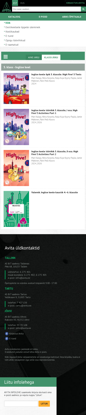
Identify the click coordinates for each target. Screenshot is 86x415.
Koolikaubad (12, 31)
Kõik (8, 22)
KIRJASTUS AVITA (75, 2)
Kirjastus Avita (16, 333)
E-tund (9, 36)
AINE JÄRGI (33, 57)
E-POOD (43, 16)
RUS (22, 2)
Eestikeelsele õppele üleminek (23, 27)
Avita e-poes (41, 352)
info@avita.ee (23, 277)
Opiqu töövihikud (15, 40)
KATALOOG (14, 16)
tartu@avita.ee (23, 305)
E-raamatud (12, 44)
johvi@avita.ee (23, 328)
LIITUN (44, 403)
